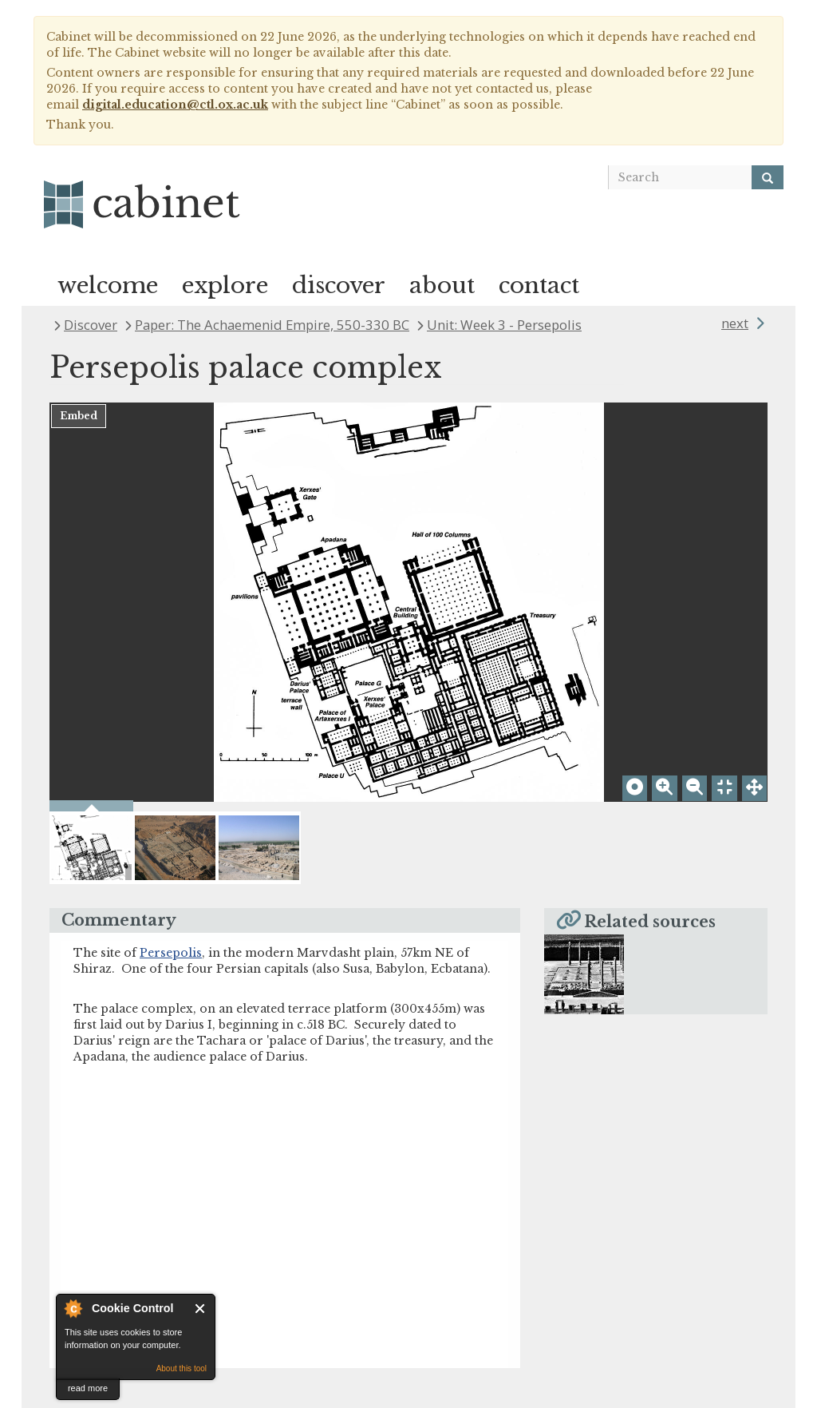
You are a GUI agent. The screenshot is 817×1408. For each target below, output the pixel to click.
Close (200, 1308)
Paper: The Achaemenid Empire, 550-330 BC (272, 324)
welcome (107, 285)
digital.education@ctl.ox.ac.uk (175, 104)
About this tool (181, 1368)
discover (338, 285)
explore (225, 285)
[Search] (767, 177)
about (442, 285)
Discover (90, 324)
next (734, 323)
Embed (78, 416)
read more (88, 1388)
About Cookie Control (73, 1308)
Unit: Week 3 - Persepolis (504, 324)
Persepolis (171, 953)
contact (539, 285)
